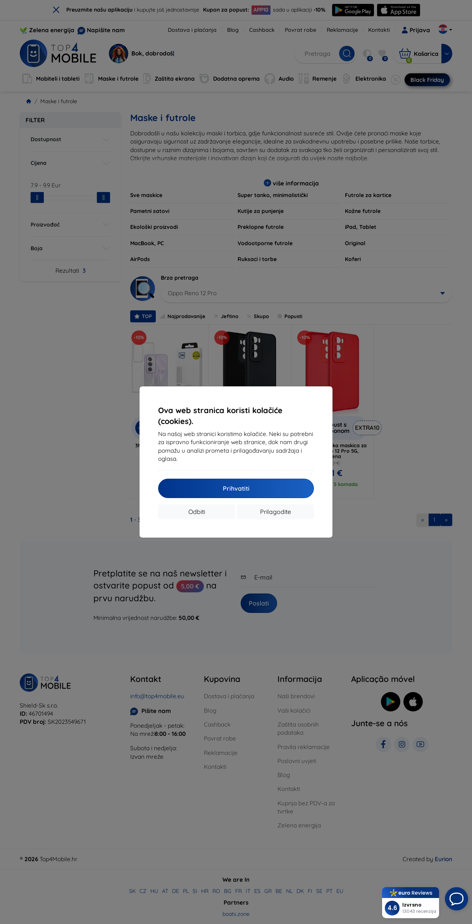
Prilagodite (275, 512)
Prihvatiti (236, 488)
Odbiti (196, 512)
